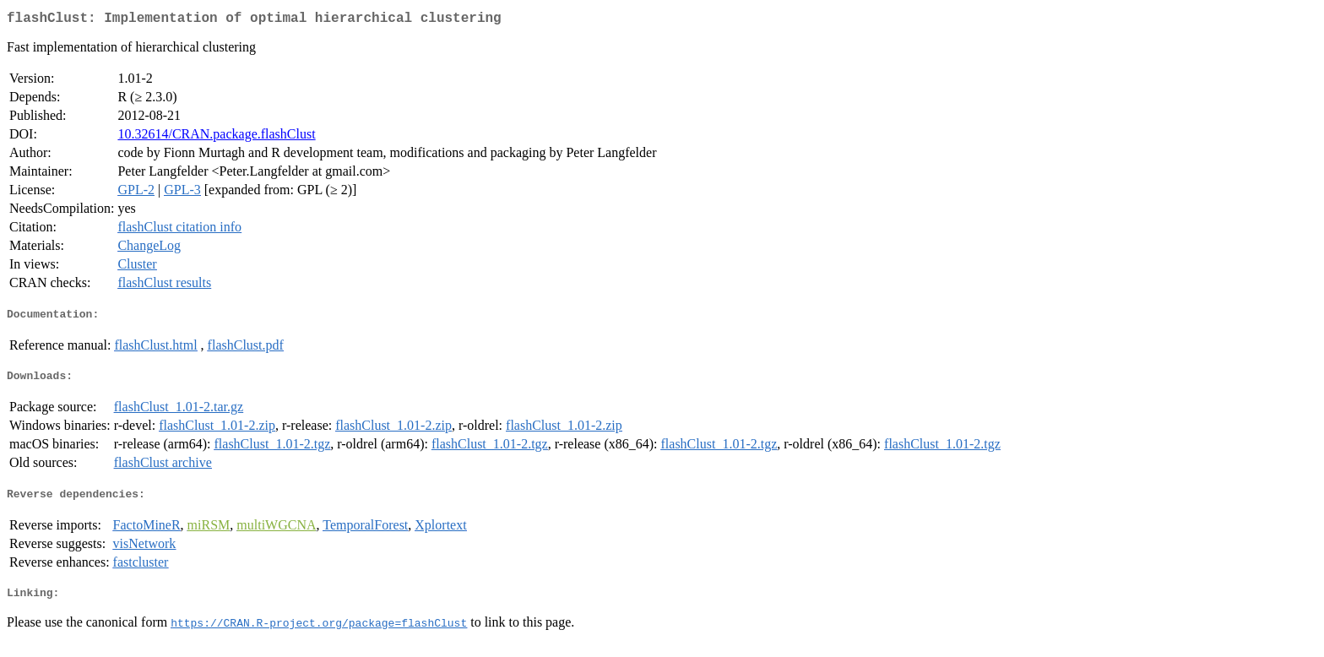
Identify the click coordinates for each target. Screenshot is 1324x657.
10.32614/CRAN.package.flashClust (216, 137)
